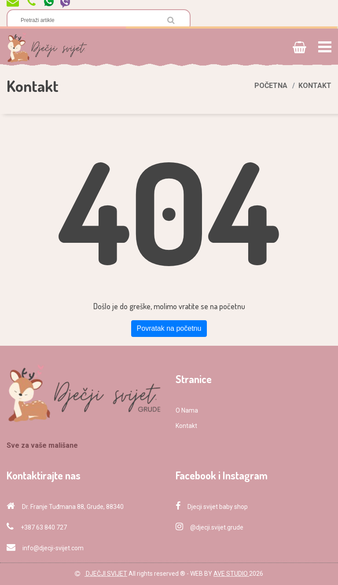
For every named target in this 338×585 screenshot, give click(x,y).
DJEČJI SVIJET (105, 573)
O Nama (187, 410)
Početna (270, 85)
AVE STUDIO (231, 573)
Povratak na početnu (169, 328)
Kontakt (186, 425)
